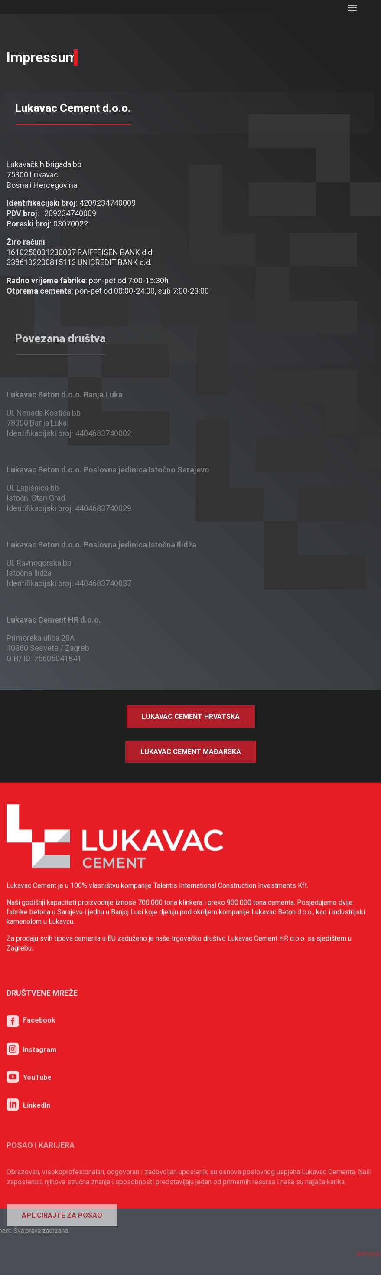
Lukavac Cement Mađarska (190, 751)
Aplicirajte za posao (62, 1251)
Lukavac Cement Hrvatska (191, 716)
